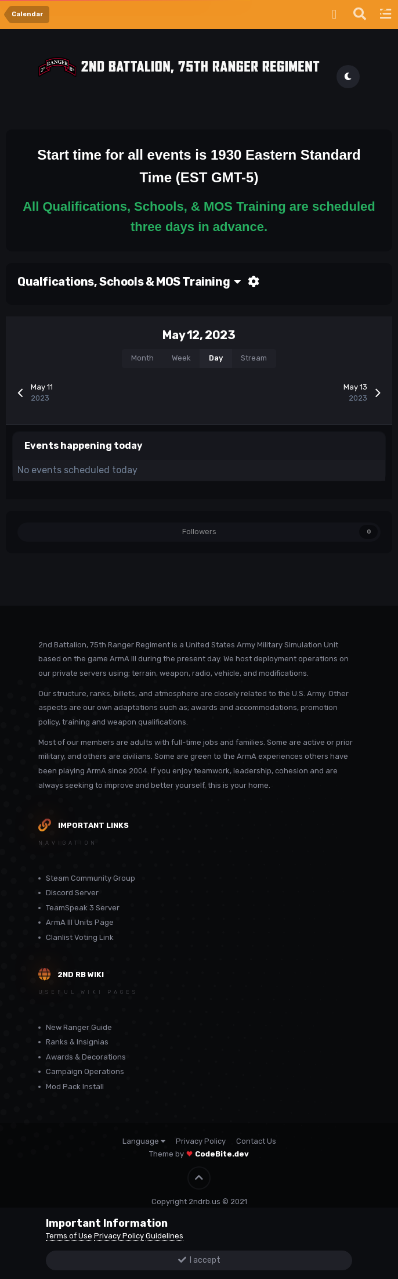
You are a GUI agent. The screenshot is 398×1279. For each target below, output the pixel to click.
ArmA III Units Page (80, 922)
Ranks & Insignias (77, 1041)
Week (181, 358)
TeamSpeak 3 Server (83, 907)
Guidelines (164, 1235)
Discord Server (72, 892)
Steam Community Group (90, 878)
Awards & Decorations (86, 1057)
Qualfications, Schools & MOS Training (129, 282)
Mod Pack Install (75, 1086)
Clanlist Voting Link (80, 937)
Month (142, 358)
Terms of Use (69, 1235)
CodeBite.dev (222, 1154)
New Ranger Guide (79, 1027)
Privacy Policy (201, 1141)
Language (143, 1141)
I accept (199, 1260)
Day (216, 358)
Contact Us (256, 1141)
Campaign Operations (85, 1071)
